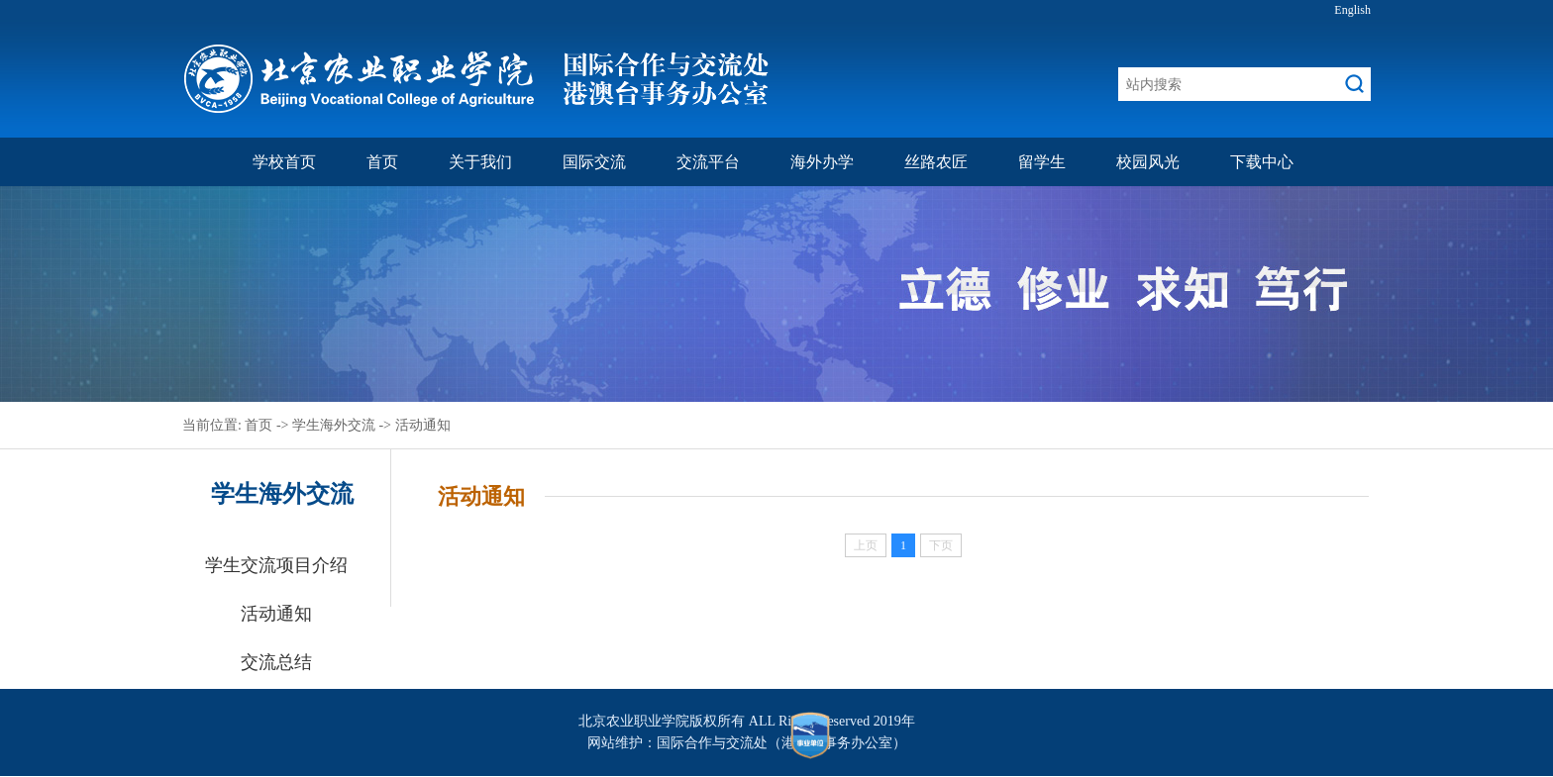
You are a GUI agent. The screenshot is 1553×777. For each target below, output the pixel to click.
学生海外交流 (333, 425)
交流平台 (708, 161)
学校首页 (284, 161)
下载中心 (1262, 161)
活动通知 (423, 425)
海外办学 (822, 161)
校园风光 (1148, 161)
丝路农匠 (936, 161)
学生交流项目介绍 (276, 565)
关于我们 (480, 161)
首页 (382, 161)
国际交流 (594, 161)
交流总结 (276, 662)
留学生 (1042, 161)
